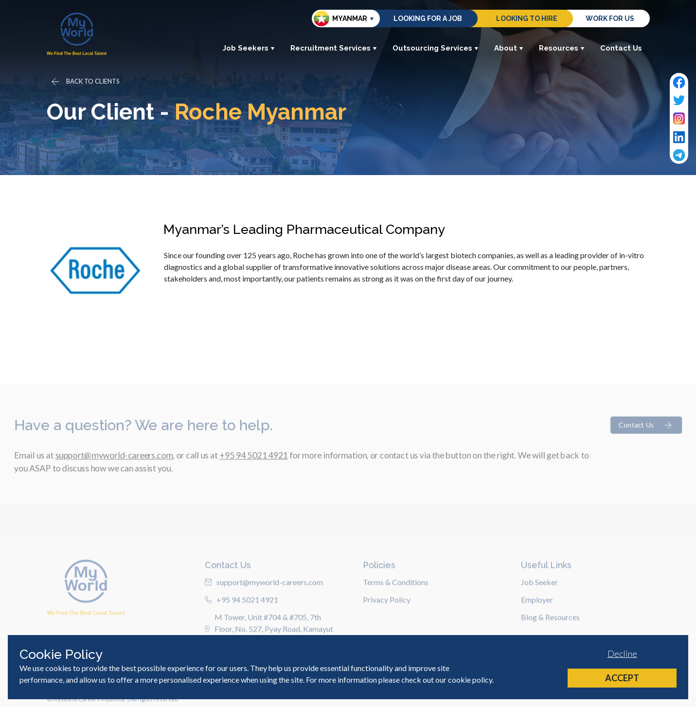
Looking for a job (427, 18)
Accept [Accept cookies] (622, 677)
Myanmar (340, 18)
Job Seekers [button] (249, 48)
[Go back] (85, 81)
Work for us (610, 18)
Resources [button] (562, 48)
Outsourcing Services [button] (436, 48)
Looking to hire (526, 18)
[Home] (77, 34)
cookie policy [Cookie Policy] (470, 679)
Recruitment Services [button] (333, 48)
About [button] (508, 48)
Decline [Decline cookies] (622, 653)
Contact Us (621, 48)
